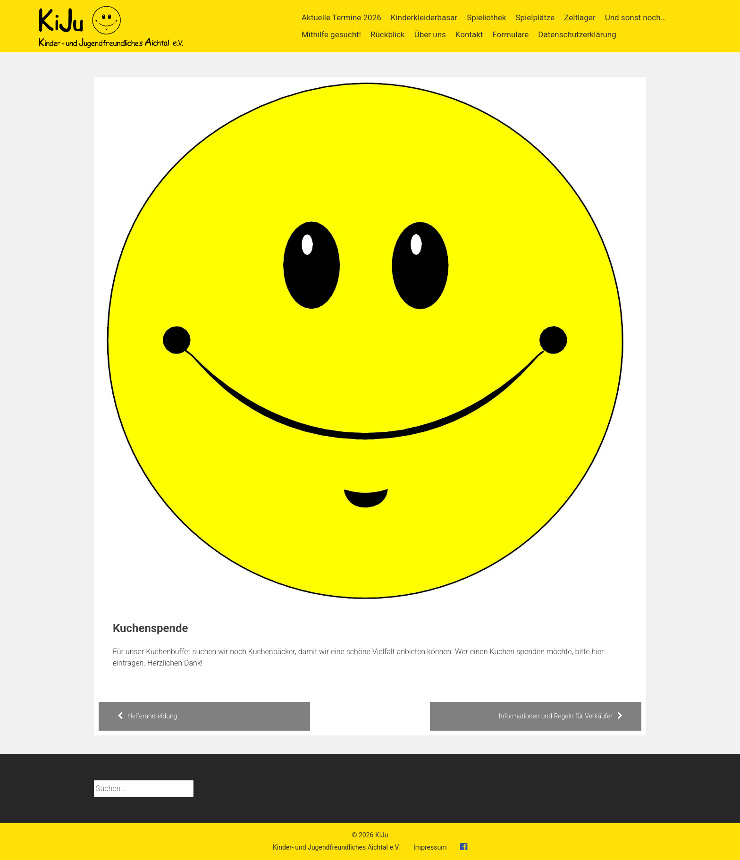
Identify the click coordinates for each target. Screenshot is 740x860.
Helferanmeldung (147, 716)
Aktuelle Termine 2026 (341, 17)
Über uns (430, 34)
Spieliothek (486, 17)
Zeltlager (579, 17)
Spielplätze (535, 17)
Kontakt (469, 34)
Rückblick (387, 34)
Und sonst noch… (635, 17)
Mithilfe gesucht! (331, 34)
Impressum (429, 847)
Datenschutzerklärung (577, 34)
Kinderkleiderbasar (424, 17)
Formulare (510, 34)
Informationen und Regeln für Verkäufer (560, 716)
